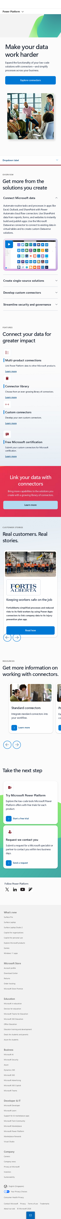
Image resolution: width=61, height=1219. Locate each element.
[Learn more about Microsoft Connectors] (30, 505)
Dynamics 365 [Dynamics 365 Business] (9, 1070)
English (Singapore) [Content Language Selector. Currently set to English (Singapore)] (16, 1186)
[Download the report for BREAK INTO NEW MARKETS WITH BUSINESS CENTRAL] (20, 728)
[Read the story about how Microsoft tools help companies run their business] (30, 630)
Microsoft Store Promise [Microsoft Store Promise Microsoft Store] (13, 988)
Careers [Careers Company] (7, 1156)
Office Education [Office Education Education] (10, 1024)
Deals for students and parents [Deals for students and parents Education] (16, 1034)
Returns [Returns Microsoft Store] (7, 978)
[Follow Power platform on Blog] (30, 889)
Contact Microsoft (11, 1203)
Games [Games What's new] (6, 948)
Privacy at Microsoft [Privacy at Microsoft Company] (12, 1166)
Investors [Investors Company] (7, 1172)
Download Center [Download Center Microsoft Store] (11, 973)
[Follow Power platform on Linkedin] (15, 889)
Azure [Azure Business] (6, 1065)
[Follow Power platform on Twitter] (7, 889)
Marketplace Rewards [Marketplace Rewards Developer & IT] (12, 1136)
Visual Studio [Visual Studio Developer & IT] (9, 1141)
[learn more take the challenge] (11, 371)
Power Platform (11, 11)
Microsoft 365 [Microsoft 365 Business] (9, 1075)
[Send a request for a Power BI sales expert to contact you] (17, 863)
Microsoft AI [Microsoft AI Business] (9, 1054)
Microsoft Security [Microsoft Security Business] (11, 1059)
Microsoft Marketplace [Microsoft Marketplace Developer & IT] (13, 1126)
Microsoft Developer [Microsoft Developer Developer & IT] (12, 1105)
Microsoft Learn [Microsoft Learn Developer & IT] (10, 1110)
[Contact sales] (30, 1215)
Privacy (23, 1203)
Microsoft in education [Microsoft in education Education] (13, 1003)
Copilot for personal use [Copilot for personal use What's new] (13, 938)
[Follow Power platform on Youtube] (22, 889)
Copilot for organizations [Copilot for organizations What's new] (13, 932)
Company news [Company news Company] (10, 1161)
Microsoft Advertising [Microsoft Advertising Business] (12, 1080)
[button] (30, 160)
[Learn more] (11, 397)
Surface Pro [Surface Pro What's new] (8, 917)
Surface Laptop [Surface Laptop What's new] (10, 922)
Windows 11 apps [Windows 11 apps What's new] (11, 953)
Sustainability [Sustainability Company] (9, 1177)
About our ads (9, 1208)
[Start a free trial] (17, 819)
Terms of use (33, 1203)
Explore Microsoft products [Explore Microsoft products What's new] (14, 943)
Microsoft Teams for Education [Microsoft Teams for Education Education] (16, 1014)
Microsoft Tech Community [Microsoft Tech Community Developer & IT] (14, 1121)
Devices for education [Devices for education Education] (12, 1008)
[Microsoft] (30, 2)
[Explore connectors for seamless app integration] (30, 80)
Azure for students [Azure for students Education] (11, 1039)
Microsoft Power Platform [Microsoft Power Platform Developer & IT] (14, 1131)
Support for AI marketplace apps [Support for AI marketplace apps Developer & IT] (16, 1116)
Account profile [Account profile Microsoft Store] (10, 968)
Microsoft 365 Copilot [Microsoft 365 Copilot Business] (12, 1085)
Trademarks (44, 1203)
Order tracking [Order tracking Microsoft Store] (9, 983)
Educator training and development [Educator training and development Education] (18, 1029)
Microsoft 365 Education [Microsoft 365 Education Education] (13, 1019)
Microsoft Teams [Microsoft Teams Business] (10, 1090)
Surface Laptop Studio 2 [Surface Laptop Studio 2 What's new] (13, 927)
